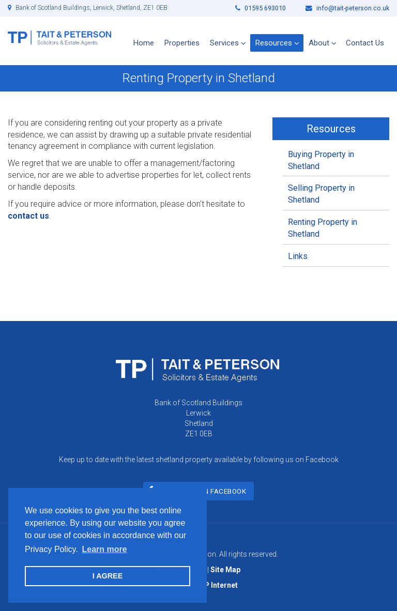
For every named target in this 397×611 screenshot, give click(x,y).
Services (224, 43)
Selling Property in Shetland (321, 194)
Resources (273, 43)
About (319, 43)
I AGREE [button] (108, 576)
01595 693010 (260, 8)
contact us (28, 216)
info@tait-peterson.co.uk (347, 8)
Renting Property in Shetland (322, 228)
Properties (182, 43)
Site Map (225, 570)
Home (143, 43)
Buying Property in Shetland (321, 160)
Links (298, 256)
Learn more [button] (104, 549)
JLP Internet (217, 585)
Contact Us (365, 43)
